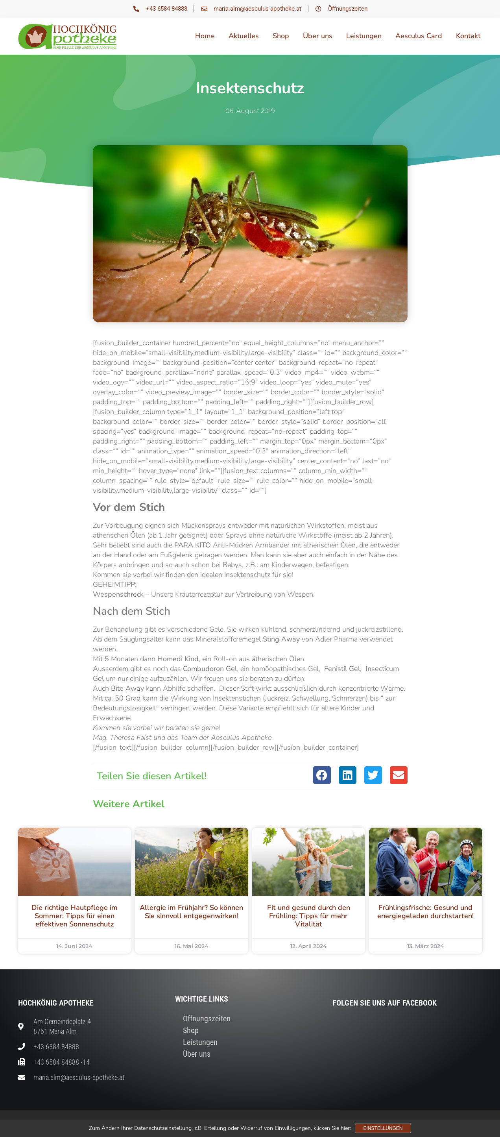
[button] (322, 775)
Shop (281, 36)
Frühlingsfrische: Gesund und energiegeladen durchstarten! (425, 912)
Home (205, 36)
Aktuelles (244, 36)
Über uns (317, 36)
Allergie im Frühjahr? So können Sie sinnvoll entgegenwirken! (191, 912)
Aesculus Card (418, 36)
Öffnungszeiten (207, 1018)
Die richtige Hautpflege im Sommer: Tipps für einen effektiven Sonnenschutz (74, 916)
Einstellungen (382, 1128)
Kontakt (468, 36)
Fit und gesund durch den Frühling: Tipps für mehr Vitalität (308, 916)
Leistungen (364, 36)
